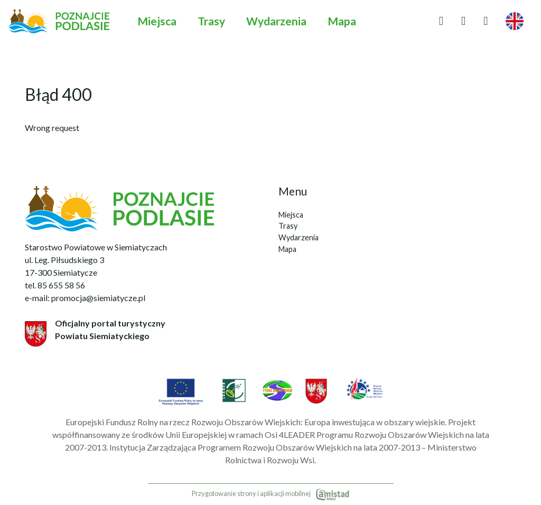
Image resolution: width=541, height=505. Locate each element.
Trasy (211, 20)
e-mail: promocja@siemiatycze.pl (85, 298)
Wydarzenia (276, 20)
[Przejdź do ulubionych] (441, 21)
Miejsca (156, 20)
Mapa (342, 20)
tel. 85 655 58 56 (55, 285)
